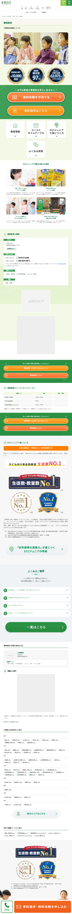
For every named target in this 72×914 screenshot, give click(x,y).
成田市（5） (28, 782)
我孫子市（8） (16, 740)
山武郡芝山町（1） (33, 760)
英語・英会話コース (10, 833)
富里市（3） (41, 774)
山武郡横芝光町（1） (46, 760)
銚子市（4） (17, 769)
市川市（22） (36, 740)
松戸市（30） (8, 797)
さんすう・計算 (29, 663)
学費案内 (44, 12)
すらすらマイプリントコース (25, 835)
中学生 (42, 7)
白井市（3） (8, 762)
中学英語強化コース (23, 833)
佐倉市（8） (8, 760)
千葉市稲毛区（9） (22, 772)
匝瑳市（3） (17, 762)
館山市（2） (8, 769)
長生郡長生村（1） (52, 769)
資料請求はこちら (36, 375)
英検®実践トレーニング (12, 404)
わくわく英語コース (40, 835)
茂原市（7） (27, 797)
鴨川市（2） (18, 752)
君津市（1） (37, 752)
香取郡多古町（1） (39, 750)
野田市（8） (37, 782)
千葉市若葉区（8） (22, 774)
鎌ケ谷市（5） (8, 752)
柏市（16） (8, 750)
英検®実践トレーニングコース (38, 833)
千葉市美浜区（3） (10, 774)
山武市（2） (57, 760)
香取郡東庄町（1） (51, 750)
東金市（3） (32, 774)
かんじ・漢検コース (10, 835)
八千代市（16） (18, 804)
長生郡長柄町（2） (10, 772)
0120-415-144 (61, 263)
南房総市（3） (18, 797)
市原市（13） (45, 740)
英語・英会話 (11, 274)
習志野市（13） (18, 782)
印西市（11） (55, 740)
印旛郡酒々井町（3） (10, 742)
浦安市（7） (21, 742)
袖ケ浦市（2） (26, 762)
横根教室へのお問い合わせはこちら (36, 368)
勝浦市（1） (16, 750)
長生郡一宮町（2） (27, 769)
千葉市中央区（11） (34, 772)
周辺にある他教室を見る (12, 722)
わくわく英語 (33, 274)
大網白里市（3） (31, 742)
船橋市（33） (8, 789)
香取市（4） (62, 750)
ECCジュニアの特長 (31, 12)
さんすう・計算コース (54, 833)
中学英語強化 (22, 274)
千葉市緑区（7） (60, 772)
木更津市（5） (27, 752)
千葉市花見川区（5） (47, 772)
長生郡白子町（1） (40, 769)
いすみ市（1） (26, 740)
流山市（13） (8, 782)
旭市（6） (7, 740)
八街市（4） (8, 804)
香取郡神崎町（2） (27, 750)
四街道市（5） (28, 804)
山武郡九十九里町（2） (20, 760)
